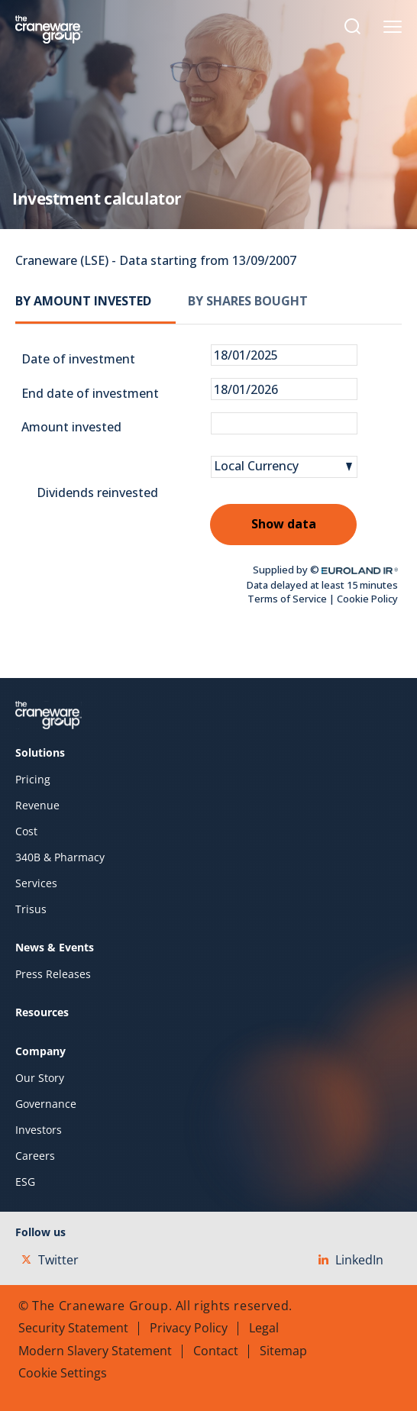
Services (36, 883)
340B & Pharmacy (60, 857)
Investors (38, 1130)
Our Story (39, 1078)
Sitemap (283, 1350)
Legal (264, 1327)
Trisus (31, 909)
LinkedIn (350, 1260)
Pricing (32, 779)
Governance (45, 1104)
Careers (35, 1156)
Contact (215, 1350)
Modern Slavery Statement (95, 1350)
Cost (26, 831)
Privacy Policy (189, 1327)
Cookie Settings (62, 1372)
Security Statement (73, 1327)
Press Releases (53, 974)
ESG (25, 1182)
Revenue (37, 805)
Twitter (50, 1260)
